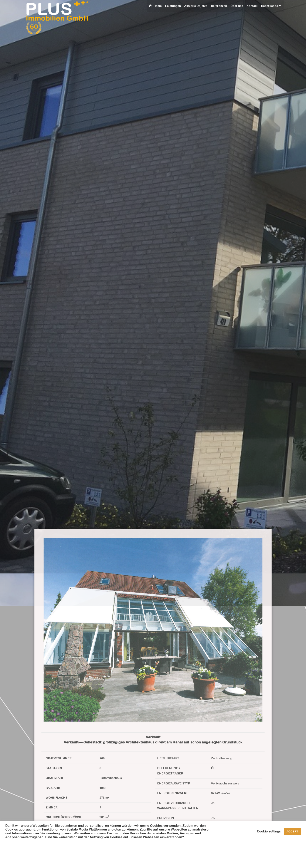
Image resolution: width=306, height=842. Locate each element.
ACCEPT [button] (292, 831)
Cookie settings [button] (269, 831)
